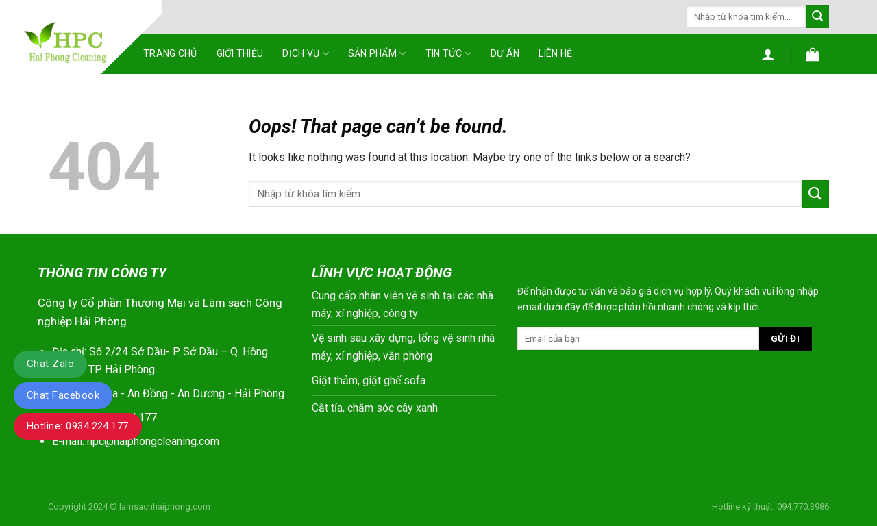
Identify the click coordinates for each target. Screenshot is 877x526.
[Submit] (817, 17)
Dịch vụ (305, 53)
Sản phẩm (377, 53)
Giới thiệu (240, 53)
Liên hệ (555, 53)
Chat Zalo (50, 364)
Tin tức (448, 53)
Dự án (505, 53)
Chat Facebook (63, 395)
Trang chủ (170, 53)
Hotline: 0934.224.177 (78, 426)
